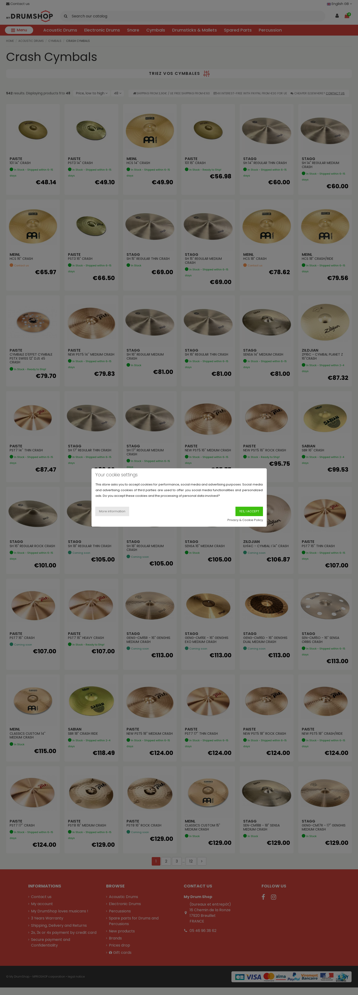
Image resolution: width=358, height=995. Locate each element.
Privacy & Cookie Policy (245, 520)
